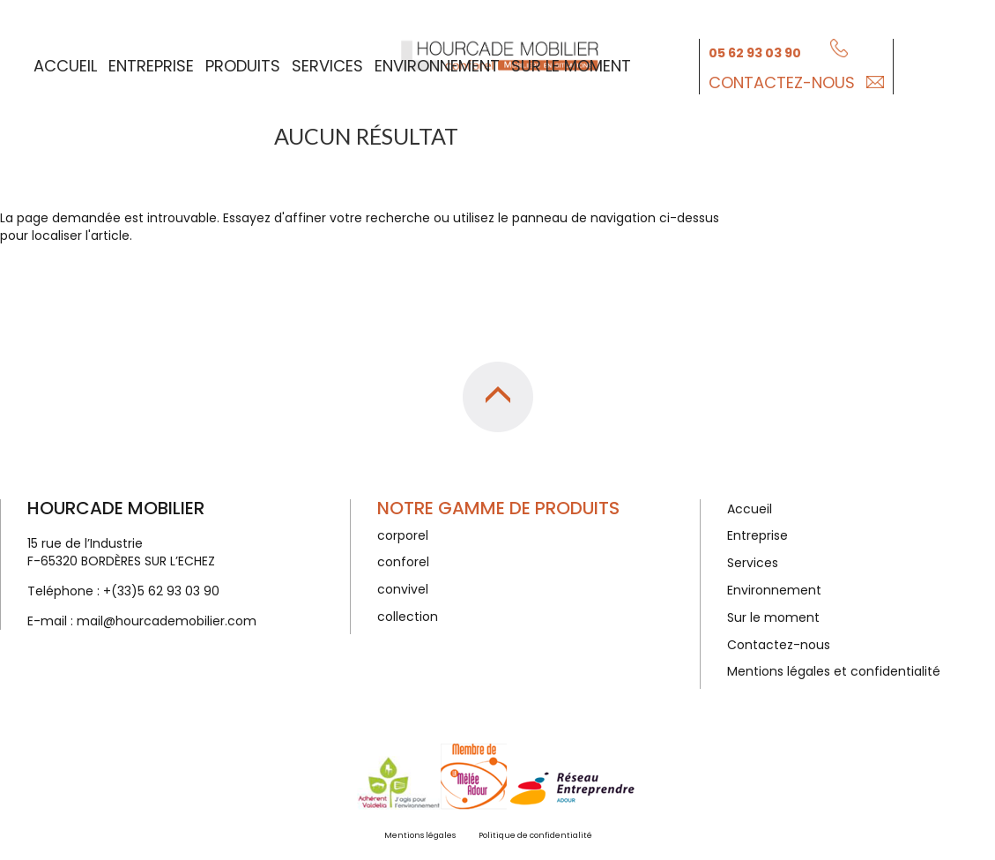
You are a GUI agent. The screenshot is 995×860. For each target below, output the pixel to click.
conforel (403, 562)
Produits (242, 63)
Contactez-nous (782, 80)
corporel (402, 535)
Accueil (65, 63)
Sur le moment (571, 63)
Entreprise (151, 63)
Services (327, 63)
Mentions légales (420, 835)
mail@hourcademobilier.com (166, 621)
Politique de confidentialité (535, 835)
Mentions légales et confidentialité (833, 671)
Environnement (437, 63)
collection (407, 616)
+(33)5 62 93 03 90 (161, 591)
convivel (402, 589)
